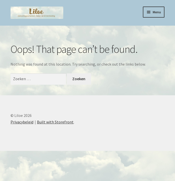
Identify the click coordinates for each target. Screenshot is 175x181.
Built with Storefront (55, 121)
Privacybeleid (22, 121)
